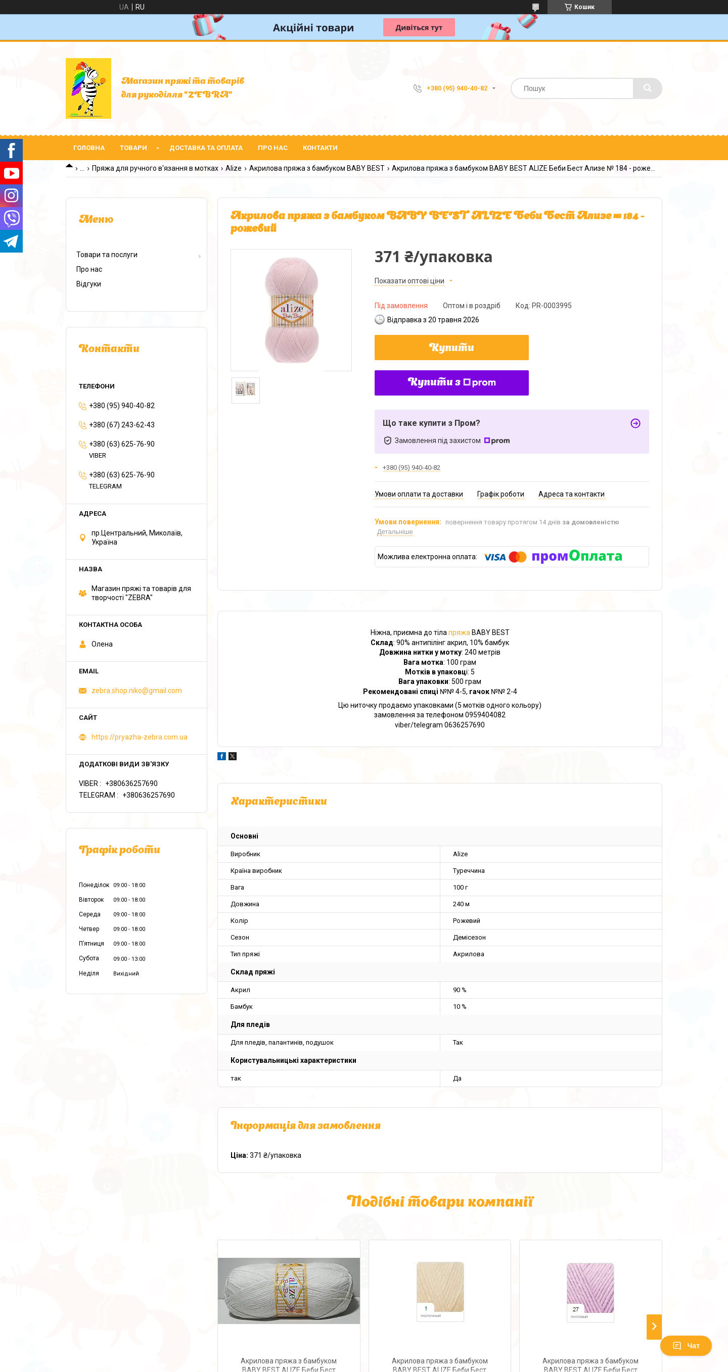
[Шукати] (647, 88)
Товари (133, 148)
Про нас (273, 148)
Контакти (320, 148)
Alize (233, 168)
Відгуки (88, 284)
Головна (89, 148)
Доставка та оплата (206, 148)
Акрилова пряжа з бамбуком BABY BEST (317, 168)
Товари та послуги (107, 255)
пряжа (459, 632)
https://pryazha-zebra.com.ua (140, 737)
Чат (686, 1345)
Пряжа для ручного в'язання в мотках (155, 168)
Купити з (452, 383)
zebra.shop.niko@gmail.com (137, 691)
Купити (451, 349)
